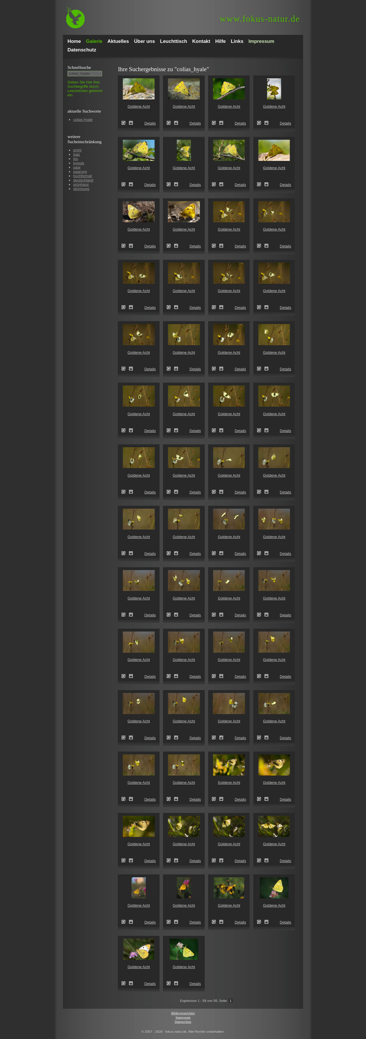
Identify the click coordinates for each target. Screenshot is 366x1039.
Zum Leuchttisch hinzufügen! (131, 123)
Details (150, 123)
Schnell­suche (79, 67)
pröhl (77, 150)
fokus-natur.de (260, 19)
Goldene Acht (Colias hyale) (125, 123)
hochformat (82, 176)
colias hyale (83, 119)
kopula (78, 163)
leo (75, 159)
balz (76, 154)
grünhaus (81, 184)
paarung (80, 171)
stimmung (81, 189)
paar (77, 167)
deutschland (83, 180)
